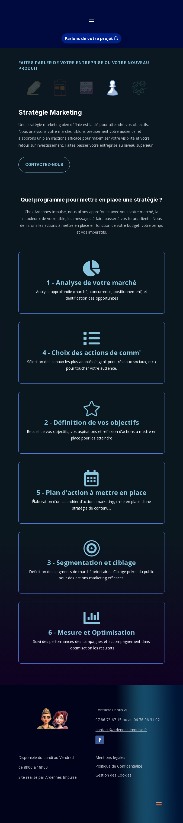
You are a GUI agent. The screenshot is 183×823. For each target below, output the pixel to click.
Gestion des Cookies (113, 775)
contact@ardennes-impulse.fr (121, 729)
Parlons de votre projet (89, 38)
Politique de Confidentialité (118, 766)
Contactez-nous (44, 164)
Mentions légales (110, 757)
